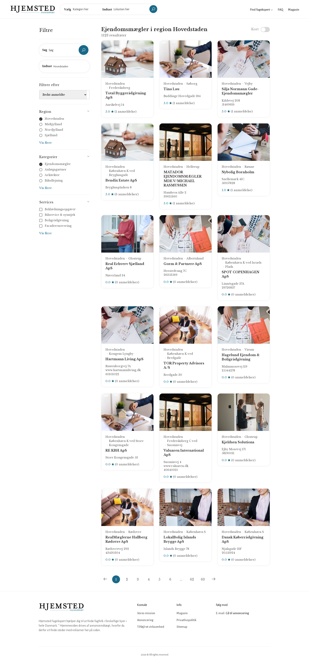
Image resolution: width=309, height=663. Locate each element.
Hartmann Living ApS (124, 359)
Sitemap (182, 626)
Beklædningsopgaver (58, 209)
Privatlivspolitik (186, 620)
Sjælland (51, 135)
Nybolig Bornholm (238, 172)
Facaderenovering (56, 226)
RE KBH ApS (116, 450)
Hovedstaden (54, 118)
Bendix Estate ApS (121, 180)
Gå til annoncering (237, 613)
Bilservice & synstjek (57, 215)
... (181, 579)
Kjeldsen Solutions (238, 442)
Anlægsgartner (55, 169)
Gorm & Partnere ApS (183, 264)
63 (203, 579)
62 (192, 579)
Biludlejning (54, 180)
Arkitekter (52, 175)
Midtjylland (53, 124)
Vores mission (146, 613)
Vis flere (45, 142)
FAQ (280, 9)
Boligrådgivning (54, 220)
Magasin (293, 9)
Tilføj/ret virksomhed (150, 626)
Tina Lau (171, 89)
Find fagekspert (261, 9)
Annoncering (145, 620)
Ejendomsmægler (58, 164)
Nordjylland (54, 129)
